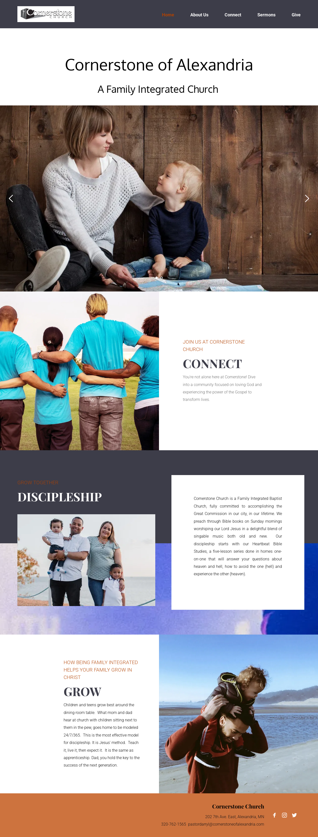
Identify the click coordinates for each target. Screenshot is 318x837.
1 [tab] (156, 278)
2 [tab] (161, 278)
